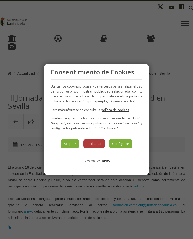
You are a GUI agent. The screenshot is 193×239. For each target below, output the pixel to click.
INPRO (105, 160)
